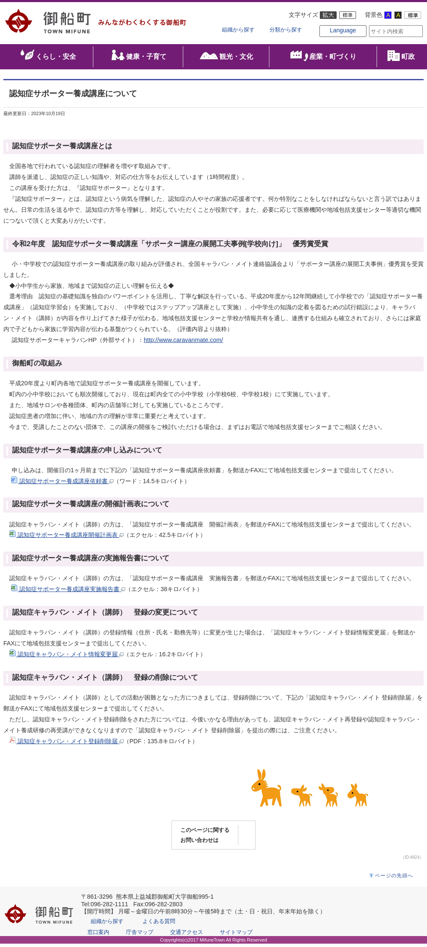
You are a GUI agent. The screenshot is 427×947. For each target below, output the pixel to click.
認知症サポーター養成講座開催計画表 (66, 538)
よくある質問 (158, 924)
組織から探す (238, 30)
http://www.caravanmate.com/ (183, 343)
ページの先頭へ (394, 878)
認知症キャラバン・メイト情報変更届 (66, 657)
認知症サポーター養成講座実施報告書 (68, 592)
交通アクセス (186, 935)
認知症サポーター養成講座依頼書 (62, 484)
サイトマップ (236, 935)
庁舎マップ (139, 935)
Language (329, 38)
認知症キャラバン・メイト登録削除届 (66, 744)
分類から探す (285, 30)
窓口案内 (98, 935)
